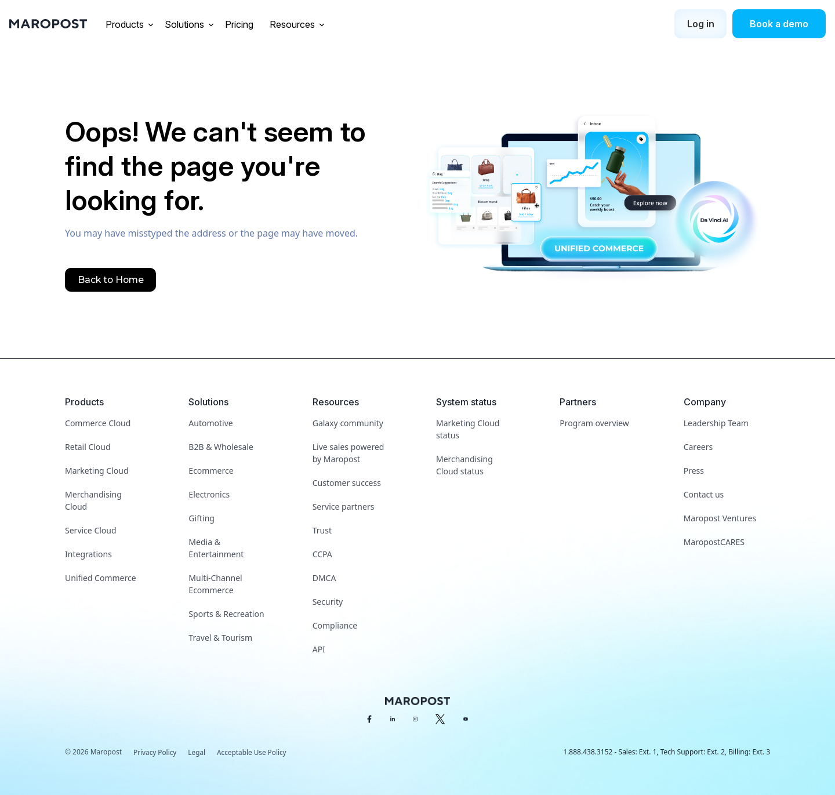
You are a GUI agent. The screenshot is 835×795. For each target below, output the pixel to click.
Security (328, 601)
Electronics (209, 494)
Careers (698, 446)
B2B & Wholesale (220, 446)
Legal (197, 752)
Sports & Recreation (226, 613)
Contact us (704, 494)
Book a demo (779, 24)
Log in (700, 24)
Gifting (201, 518)
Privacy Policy (155, 752)
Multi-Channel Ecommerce (215, 584)
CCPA (322, 554)
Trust (322, 530)
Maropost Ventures (720, 518)
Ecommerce (210, 470)
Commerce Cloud (97, 423)
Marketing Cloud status (467, 429)
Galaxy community (348, 423)
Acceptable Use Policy (253, 752)
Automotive (210, 423)
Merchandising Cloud (93, 500)
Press (694, 470)
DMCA (324, 577)
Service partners (344, 506)
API (319, 649)
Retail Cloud (88, 446)
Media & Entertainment (216, 548)
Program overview (594, 423)
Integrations (88, 554)
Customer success (347, 482)
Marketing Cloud (96, 470)
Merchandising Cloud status (464, 465)
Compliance (335, 625)
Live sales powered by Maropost (348, 452)
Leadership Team (716, 423)
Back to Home (111, 279)
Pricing (240, 24)
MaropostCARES (714, 541)
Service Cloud (91, 530)
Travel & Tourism (220, 637)
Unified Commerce (100, 577)
